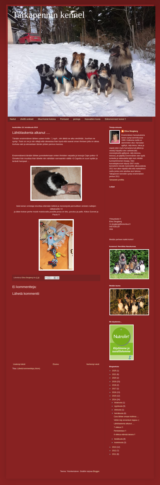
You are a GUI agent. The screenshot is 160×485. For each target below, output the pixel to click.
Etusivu (56, 364)
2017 (114, 389)
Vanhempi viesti (92, 364)
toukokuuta (119, 442)
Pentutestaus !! (120, 431)
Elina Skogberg (131, 131)
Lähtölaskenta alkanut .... (124, 424)
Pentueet (64, 119)
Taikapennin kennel (48, 15)
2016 (114, 392)
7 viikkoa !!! (118, 427)
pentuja (76, 119)
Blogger (96, 471)
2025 (114, 371)
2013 (114, 447)
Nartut (13, 119)
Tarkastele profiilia (116, 180)
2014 (114, 399)
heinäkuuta (119, 413)
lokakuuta (118, 403)
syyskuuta (118, 406)
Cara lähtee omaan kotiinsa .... (126, 416)
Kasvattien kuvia (92, 119)
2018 (114, 385)
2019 (114, 382)
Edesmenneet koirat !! (115, 119)
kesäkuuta (118, 439)
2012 (114, 451)
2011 (114, 454)
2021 (114, 374)
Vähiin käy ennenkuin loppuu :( (126, 420)
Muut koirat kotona (47, 119)
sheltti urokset (26, 119)
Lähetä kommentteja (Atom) (28, 368)
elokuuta (118, 410)
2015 (114, 396)
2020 (114, 378)
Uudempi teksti (19, 364)
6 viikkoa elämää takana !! (124, 434)
